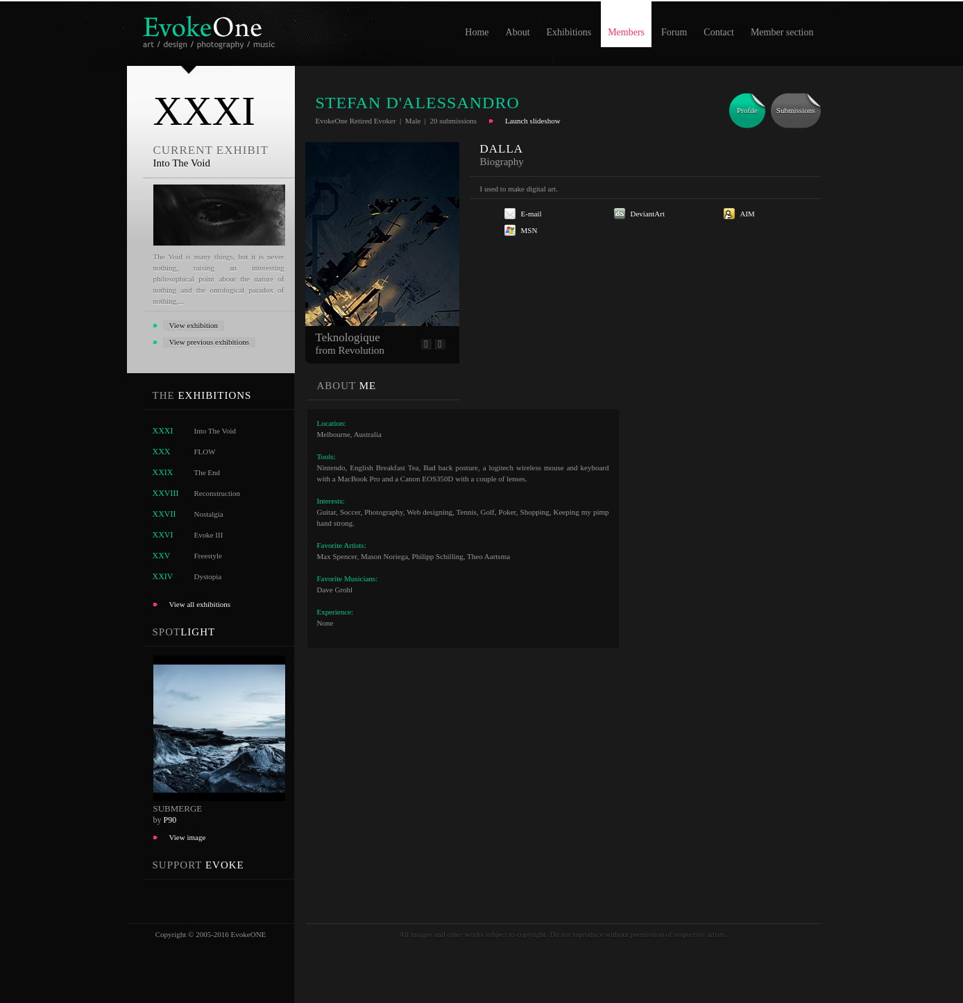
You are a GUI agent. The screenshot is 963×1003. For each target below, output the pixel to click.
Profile (747, 110)
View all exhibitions (200, 604)
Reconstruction (217, 493)
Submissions (795, 110)
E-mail (531, 213)
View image (187, 837)
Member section (782, 32)
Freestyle (208, 555)
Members (626, 32)
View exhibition (194, 325)
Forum (674, 32)
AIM (747, 213)
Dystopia (208, 576)
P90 (170, 820)
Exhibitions (569, 32)
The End (207, 472)
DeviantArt (648, 213)
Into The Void (215, 431)
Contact (719, 32)
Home (476, 32)
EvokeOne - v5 (211, 28)
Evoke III (208, 535)
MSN (529, 230)
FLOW (205, 451)
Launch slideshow (533, 121)
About (518, 32)
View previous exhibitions (209, 342)
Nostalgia (208, 514)
